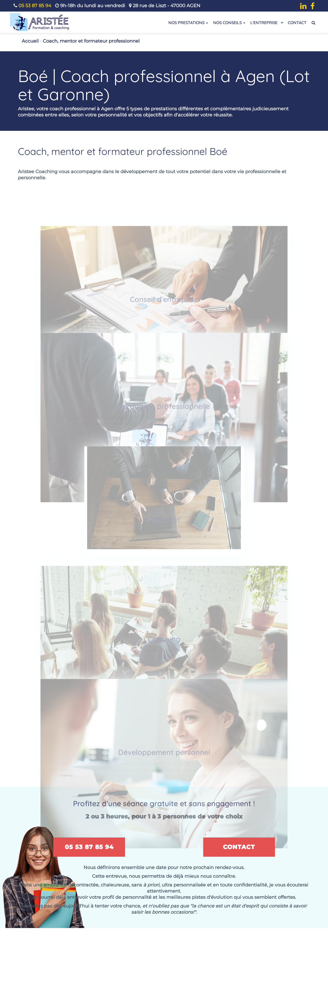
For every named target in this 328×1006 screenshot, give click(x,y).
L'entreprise (266, 22)
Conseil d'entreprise (164, 303)
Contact (297, 22)
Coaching (164, 639)
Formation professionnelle (164, 407)
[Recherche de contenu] (313, 23)
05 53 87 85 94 (34, 5)
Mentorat (164, 517)
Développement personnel (164, 750)
